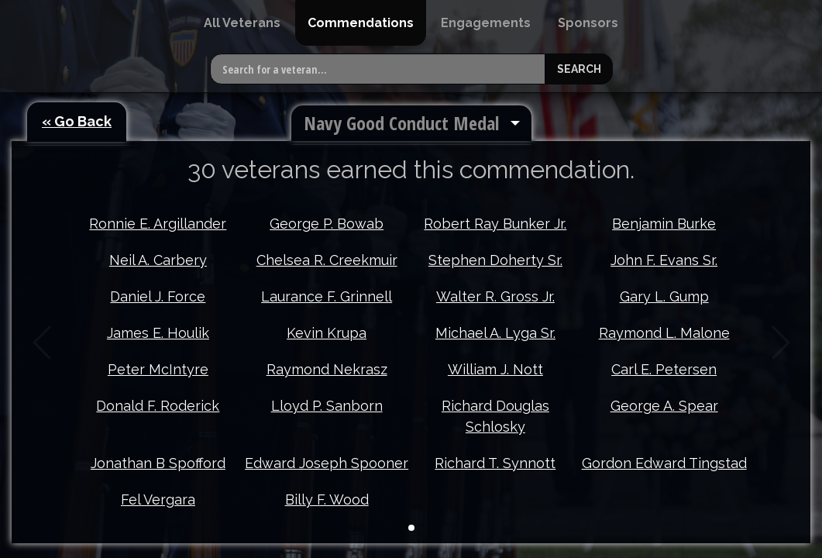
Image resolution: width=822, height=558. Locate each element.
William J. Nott (495, 369)
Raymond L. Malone (664, 333)
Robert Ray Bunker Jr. (495, 223)
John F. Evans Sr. (663, 260)
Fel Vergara (158, 478)
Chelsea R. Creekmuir (326, 260)
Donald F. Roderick (157, 406)
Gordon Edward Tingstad (664, 442)
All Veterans (242, 23)
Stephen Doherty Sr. (495, 260)
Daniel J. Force (157, 296)
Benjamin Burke (664, 223)
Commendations (361, 23)
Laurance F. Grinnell (326, 296)
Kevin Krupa (326, 333)
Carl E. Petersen (664, 369)
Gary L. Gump (664, 296)
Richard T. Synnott (495, 442)
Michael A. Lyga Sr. (495, 333)
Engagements (486, 23)
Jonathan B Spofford (158, 442)
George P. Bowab (326, 223)
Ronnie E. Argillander (157, 223)
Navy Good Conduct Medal (401, 123)
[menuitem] (242, 23)
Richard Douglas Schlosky (495, 416)
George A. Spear (664, 406)
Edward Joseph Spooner (326, 442)
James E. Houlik (158, 333)
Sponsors (588, 23)
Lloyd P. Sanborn (327, 406)
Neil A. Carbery (158, 260)
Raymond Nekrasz (327, 369)
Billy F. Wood (327, 478)
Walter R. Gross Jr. (495, 296)
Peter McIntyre (158, 369)
